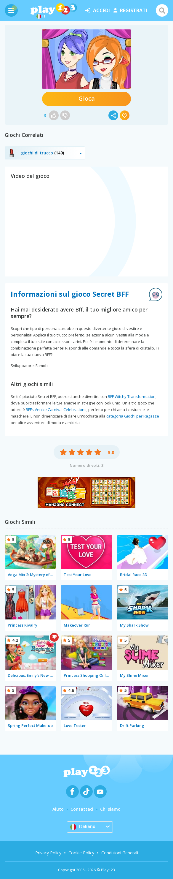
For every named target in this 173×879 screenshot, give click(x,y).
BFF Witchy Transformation (132, 396)
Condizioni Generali (119, 853)
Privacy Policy (48, 853)
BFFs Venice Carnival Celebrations (56, 409)
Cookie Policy (81, 853)
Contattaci (82, 809)
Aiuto (58, 809)
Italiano (82, 826)
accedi (97, 10)
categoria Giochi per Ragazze (132, 416)
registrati (130, 10)
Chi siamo (110, 809)
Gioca (87, 98)
